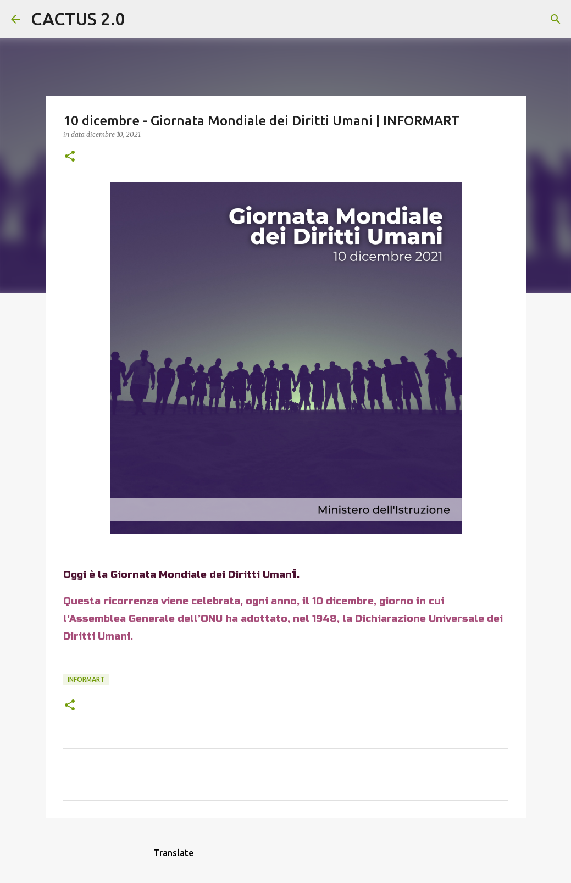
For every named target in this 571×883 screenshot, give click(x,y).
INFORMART (86, 679)
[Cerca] (140, 19)
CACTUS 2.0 (78, 19)
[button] (69, 156)
